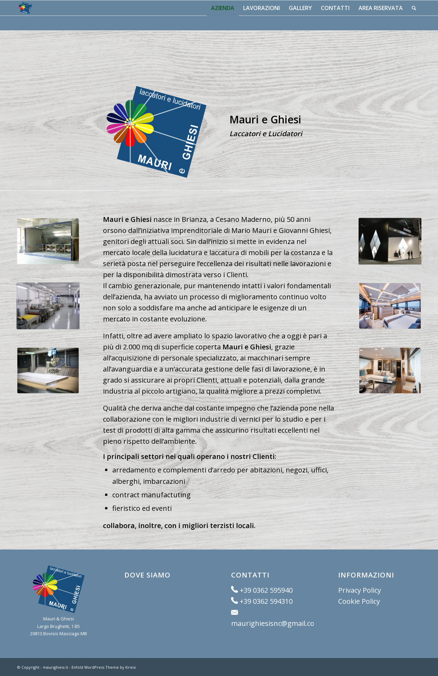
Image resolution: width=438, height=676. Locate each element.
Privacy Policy (359, 590)
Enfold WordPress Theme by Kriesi (104, 667)
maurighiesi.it (55, 667)
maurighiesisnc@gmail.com (276, 623)
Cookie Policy (359, 601)
